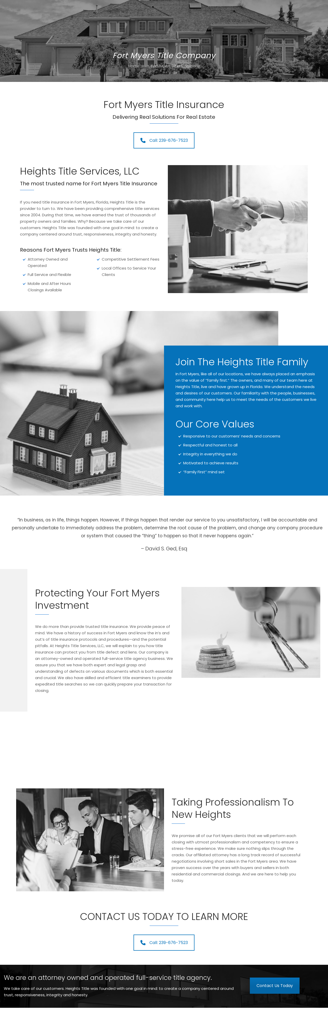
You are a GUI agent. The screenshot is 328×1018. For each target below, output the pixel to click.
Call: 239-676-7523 (164, 140)
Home (134, 66)
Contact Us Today (275, 986)
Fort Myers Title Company (175, 66)
